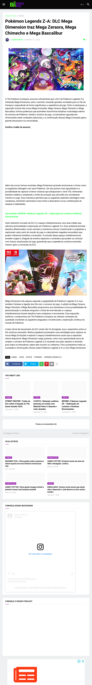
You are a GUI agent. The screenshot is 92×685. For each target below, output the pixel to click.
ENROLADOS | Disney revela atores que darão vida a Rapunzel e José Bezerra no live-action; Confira (66, 489)
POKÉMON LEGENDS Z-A (52, 357)
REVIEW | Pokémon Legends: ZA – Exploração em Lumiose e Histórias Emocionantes (74, 405)
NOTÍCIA (29, 357)
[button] (3, 4)
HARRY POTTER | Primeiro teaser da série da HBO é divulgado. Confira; (65, 462)
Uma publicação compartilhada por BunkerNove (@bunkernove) (40, 588)
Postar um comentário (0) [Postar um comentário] (46, 424)
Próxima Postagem (80, 433)
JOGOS (21, 357)
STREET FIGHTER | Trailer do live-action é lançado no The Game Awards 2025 (17, 404)
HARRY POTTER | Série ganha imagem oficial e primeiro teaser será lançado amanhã (24, 488)
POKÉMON (38, 357)
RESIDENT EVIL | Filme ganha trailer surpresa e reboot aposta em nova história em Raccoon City (24, 463)
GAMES (21, 16)
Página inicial (10, 16)
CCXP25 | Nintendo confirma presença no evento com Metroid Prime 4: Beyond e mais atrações (46, 405)
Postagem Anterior (11, 433)
